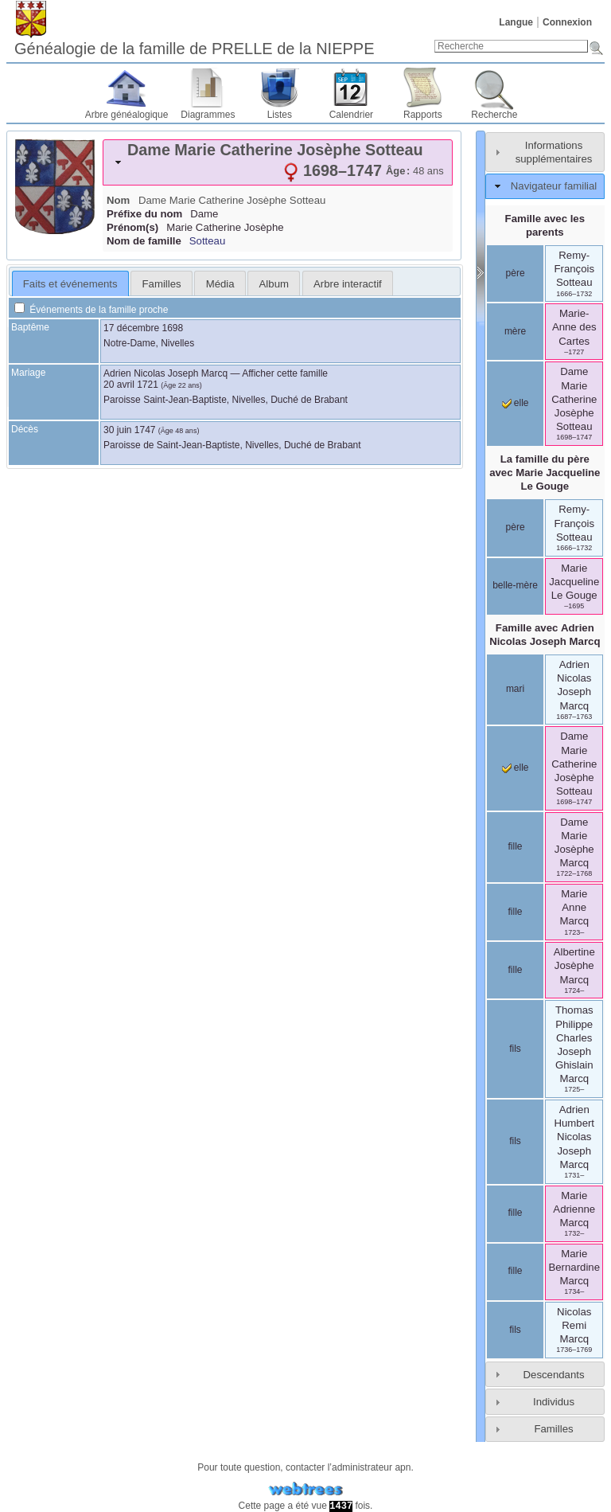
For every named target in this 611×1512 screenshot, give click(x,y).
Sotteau (207, 241)
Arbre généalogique (127, 114)
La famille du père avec (544, 472)
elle (515, 402)
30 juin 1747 (129, 430)
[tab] (278, 162)
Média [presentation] (220, 284)
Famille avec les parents (545, 225)
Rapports (422, 114)
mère (515, 331)
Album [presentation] (274, 284)
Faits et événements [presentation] (70, 284)
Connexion (567, 22)
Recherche (494, 114)
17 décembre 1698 (143, 328)
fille (515, 846)
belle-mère (515, 585)
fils (515, 1048)
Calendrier (351, 114)
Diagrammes (208, 114)
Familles (553, 1429)
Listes (279, 114)
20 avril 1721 (130, 384)
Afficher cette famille (285, 373)
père (515, 273)
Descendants (554, 1375)
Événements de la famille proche (91, 309)
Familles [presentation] (161, 284)
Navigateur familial (554, 186)
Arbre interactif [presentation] (347, 284)
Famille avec (544, 634)
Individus (553, 1402)
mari (515, 688)
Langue (516, 22)
